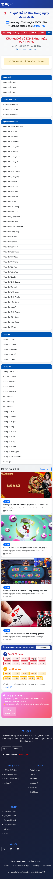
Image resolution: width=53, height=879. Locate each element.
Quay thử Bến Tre (10, 267)
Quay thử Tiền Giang (11, 317)
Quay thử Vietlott (8, 824)
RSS (6, 749)
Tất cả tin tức (34, 770)
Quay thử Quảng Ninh (11, 217)
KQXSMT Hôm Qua (10, 109)
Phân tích (33, 787)
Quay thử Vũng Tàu (10, 272)
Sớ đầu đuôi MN (9, 392)
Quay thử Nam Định (10, 212)
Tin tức (32, 774)
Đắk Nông (19, 49)
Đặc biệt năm (8, 407)
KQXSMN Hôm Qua (10, 114)
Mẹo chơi (32, 779)
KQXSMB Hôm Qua (10, 104)
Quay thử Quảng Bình (11, 157)
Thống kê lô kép (9, 442)
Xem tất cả (45, 469)
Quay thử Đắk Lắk (10, 182)
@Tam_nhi (39, 26)
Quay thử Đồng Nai (10, 242)
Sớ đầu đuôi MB (9, 382)
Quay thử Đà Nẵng (10, 136)
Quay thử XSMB (8, 811)
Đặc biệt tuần (8, 397)
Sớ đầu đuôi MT (9, 387)
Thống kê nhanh (9, 417)
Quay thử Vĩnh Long (11, 292)
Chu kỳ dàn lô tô (9, 377)
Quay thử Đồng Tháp (11, 232)
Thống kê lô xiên (9, 447)
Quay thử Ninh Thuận (11, 172)
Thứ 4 (42, 33)
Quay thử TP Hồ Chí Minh (13, 227)
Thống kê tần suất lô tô (12, 457)
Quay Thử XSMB (9, 82)
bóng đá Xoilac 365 (38, 872)
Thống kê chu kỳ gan (11, 452)
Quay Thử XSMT (9, 87)
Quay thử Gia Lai (9, 167)
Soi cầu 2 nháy (9, 339)
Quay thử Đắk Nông (10, 152)
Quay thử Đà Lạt (9, 327)
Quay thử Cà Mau (10, 237)
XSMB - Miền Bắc (9, 770)
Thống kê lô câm (9, 432)
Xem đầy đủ (43, 647)
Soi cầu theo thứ (9, 344)
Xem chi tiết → (8, 687)
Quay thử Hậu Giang (11, 302)
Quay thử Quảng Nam (11, 146)
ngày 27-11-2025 (31, 49)
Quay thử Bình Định (10, 187)
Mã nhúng (6, 829)
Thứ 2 (25, 33)
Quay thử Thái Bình (10, 222)
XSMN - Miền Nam (9, 774)
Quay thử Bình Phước (11, 297)
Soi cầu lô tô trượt (10, 349)
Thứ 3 (33, 33)
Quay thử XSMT (8, 820)
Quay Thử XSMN (9, 92)
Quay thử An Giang (10, 262)
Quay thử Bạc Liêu (10, 277)
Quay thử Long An (10, 307)
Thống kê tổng (8, 427)
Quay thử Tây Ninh (10, 257)
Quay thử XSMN (8, 816)
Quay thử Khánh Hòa (11, 141)
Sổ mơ (5, 833)
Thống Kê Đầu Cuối (10, 372)
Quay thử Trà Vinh (10, 287)
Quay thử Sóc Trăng (11, 252)
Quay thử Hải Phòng (11, 207)
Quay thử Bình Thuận (11, 312)
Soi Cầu (6, 334)
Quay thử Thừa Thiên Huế (13, 126)
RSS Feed (33, 792)
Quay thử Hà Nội (9, 202)
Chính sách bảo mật (21, 866)
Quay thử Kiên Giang (11, 322)
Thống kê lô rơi (9, 437)
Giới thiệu (5, 866)
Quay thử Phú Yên (10, 131)
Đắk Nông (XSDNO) (11, 33)
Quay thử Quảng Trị (10, 162)
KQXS (7, 4)
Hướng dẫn (33, 783)
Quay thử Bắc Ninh (10, 197)
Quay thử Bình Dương (11, 282)
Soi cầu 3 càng (9, 359)
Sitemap (17, 749)
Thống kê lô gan (9, 422)
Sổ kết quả (7, 462)
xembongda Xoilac (15, 872)
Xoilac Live (26, 872)
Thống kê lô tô (8, 412)
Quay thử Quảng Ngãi (11, 177)
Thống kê (7, 367)
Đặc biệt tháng (8, 402)
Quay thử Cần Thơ (10, 247)
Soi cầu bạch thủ (9, 354)
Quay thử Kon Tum (10, 192)
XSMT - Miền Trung (9, 779)
